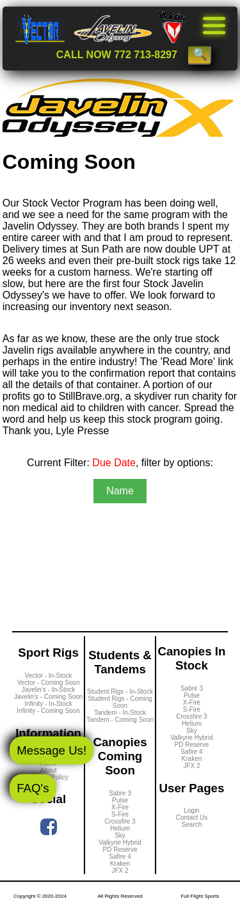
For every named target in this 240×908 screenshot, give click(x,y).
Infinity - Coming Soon (48, 710)
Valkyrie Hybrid (120, 842)
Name (120, 490)
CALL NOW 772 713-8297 (116, 54)
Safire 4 (120, 856)
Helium (120, 828)
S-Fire (120, 814)
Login (191, 810)
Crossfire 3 (119, 821)
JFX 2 (119, 870)
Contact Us (191, 817)
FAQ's (33, 788)
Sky (120, 835)
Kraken (120, 863)
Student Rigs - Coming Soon (120, 702)
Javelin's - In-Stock (49, 689)
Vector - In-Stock (48, 675)
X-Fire (120, 807)
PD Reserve (120, 849)
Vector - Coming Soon (48, 682)
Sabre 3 (120, 793)
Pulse (120, 800)
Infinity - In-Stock (48, 703)
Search (192, 824)
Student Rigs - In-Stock (120, 691)
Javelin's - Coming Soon (48, 696)
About (48, 770)
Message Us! (51, 749)
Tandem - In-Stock (120, 712)
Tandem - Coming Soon (120, 719)
